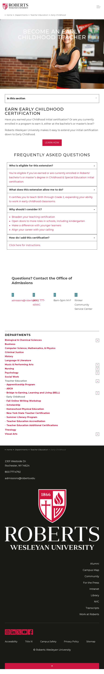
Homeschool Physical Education (25, 409)
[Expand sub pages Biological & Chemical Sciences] (97, 340)
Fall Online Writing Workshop (23, 401)
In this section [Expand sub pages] (52, 98)
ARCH (9, 388)
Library (95, 595)
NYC (96, 601)
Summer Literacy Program (21, 417)
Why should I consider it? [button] (25, 209)
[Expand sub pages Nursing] (97, 369)
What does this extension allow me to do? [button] (36, 189)
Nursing (9, 368)
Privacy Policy (71, 641)
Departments (18, 335)
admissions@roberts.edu (25, 300)
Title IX (29, 641)
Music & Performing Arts (19, 364)
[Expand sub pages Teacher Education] (97, 381)
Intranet (94, 589)
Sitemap (90, 641)
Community (92, 576)
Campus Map (91, 570)
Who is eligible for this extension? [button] (31, 165)
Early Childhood (15, 396)
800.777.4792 (13, 471)
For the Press (91, 582)
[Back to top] (52, 666)
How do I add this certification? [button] (29, 237)
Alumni (94, 563)
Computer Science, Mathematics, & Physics (30, 348)
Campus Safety (48, 641)
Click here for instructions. (25, 245)
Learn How (52, 143)
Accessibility (11, 641)
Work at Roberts (89, 614)
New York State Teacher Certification (28, 413)
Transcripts (92, 608)
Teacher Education (16, 381)
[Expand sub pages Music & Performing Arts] (97, 365)
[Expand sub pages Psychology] (97, 373)
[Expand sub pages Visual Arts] (97, 434)
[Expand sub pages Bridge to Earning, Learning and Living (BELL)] (97, 393)
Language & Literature (18, 360)
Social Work (12, 376)
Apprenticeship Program (20, 384)
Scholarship (13, 405)
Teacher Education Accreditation (25, 421)
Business (10, 344)
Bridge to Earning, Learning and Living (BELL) (33, 392)
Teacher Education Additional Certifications (32, 425)
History (9, 356)
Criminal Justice (14, 352)
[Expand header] (99, 6)
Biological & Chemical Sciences (23, 340)
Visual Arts (11, 434)
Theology (10, 430)
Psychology (11, 372)
